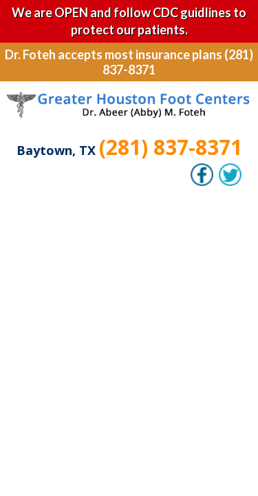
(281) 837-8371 (170, 147)
